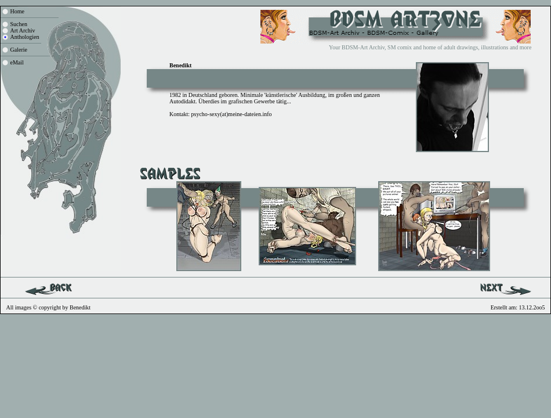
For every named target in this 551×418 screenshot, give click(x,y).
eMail (17, 62)
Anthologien (24, 37)
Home (17, 11)
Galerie (18, 49)
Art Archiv (22, 30)
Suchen (18, 24)
